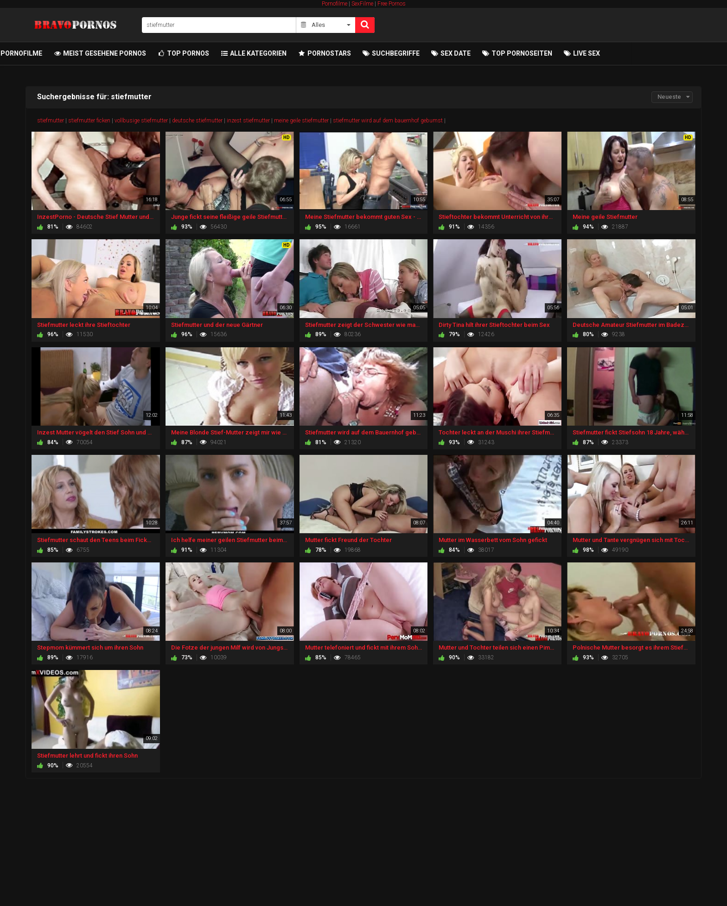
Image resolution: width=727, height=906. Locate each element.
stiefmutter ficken (89, 120)
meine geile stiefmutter (301, 120)
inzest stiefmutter (248, 120)
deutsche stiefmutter (197, 120)
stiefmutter (50, 120)
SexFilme (362, 3)
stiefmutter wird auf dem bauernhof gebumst (388, 120)
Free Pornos (391, 3)
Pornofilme (334, 3)
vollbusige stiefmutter (141, 120)
